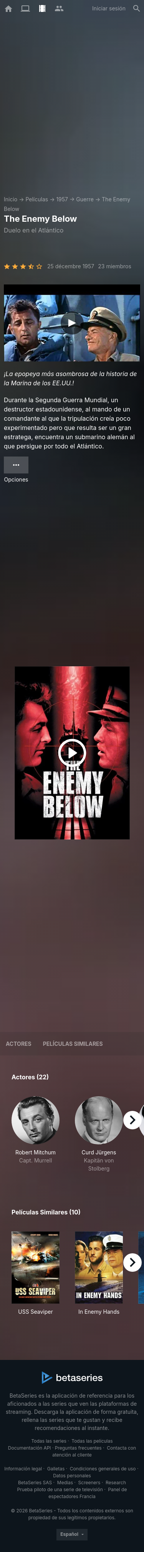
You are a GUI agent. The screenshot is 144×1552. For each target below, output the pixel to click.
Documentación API (29, 1448)
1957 (62, 199)
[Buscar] (136, 8)
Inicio (10, 199)
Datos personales (72, 1475)
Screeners (89, 1482)
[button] (36, 1134)
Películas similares (73, 1043)
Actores (18, 1043)
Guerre (85, 199)
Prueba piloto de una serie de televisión (60, 1489)
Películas (36, 199)
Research (116, 1482)
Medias (65, 1482)
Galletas (56, 1469)
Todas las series (48, 1441)
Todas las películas (92, 1441)
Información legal (23, 1469)
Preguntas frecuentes (78, 1448)
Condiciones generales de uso (103, 1469)
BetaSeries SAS (35, 1482)
